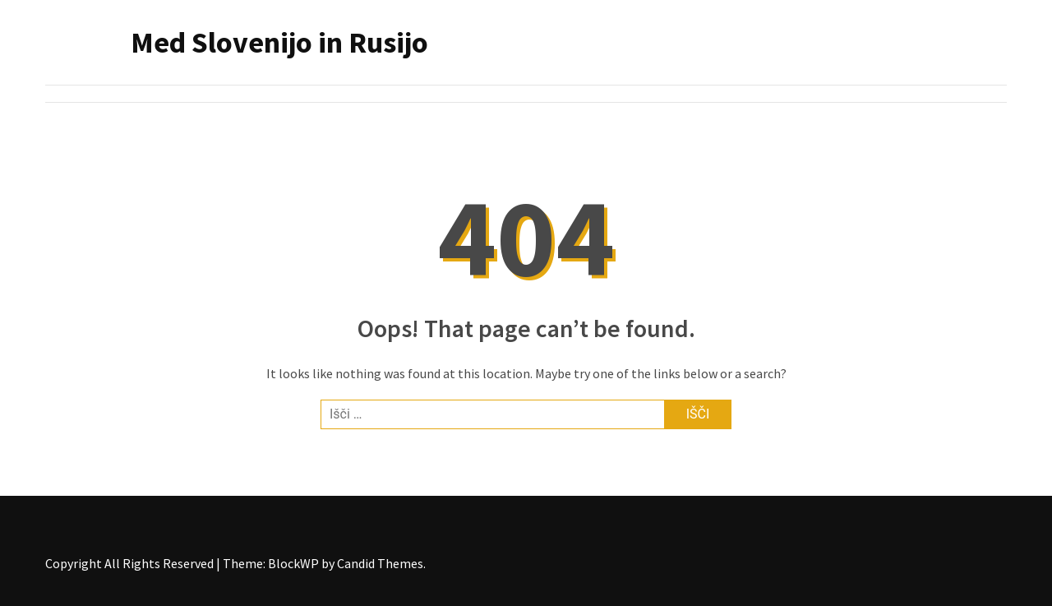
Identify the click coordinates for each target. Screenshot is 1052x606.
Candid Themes (380, 563)
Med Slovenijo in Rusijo (279, 42)
